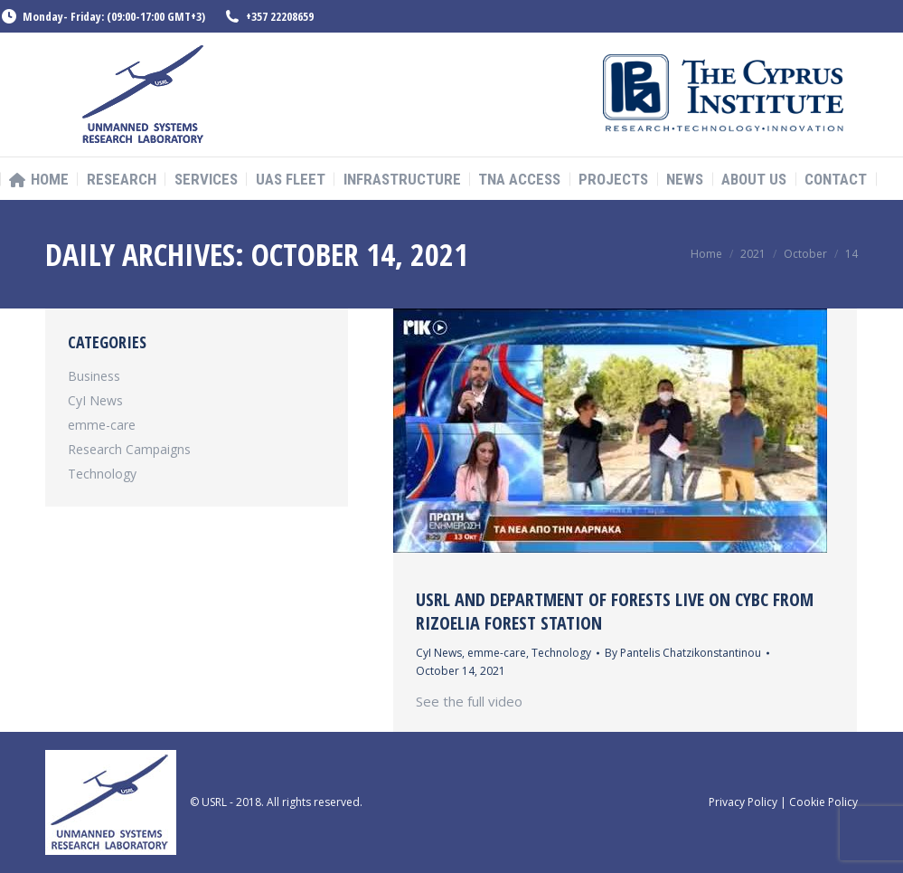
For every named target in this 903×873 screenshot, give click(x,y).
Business (94, 375)
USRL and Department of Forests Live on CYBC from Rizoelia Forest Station (615, 611)
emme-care (496, 652)
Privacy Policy (743, 802)
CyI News (439, 652)
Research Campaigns (129, 449)
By (683, 652)
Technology (561, 652)
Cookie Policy (823, 802)
